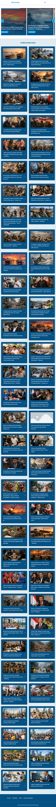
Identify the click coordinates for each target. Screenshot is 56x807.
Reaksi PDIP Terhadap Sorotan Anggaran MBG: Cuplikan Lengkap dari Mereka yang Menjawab (40, 587)
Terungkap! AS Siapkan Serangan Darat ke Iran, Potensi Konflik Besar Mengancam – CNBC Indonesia (40, 246)
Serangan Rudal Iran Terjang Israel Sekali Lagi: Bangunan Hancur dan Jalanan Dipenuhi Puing (12, 312)
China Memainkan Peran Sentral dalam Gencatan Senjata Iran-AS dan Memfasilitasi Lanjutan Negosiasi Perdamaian (41, 108)
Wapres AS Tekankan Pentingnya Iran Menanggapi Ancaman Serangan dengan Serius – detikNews (40, 610)
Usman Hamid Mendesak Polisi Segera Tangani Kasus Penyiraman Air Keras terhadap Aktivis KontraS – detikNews (12, 381)
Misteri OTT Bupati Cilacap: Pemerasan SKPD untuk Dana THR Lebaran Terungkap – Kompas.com (13, 427)
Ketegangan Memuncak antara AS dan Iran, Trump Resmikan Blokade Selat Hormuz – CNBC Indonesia (40, 85)
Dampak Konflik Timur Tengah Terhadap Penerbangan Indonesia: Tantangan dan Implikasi (40, 564)
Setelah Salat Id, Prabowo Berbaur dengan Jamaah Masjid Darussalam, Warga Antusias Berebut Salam (12, 358)
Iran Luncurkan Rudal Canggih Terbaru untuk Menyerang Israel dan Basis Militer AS (12, 518)
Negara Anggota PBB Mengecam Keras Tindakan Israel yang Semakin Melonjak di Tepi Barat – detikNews (12, 700)
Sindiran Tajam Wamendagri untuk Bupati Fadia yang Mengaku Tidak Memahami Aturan (40, 518)
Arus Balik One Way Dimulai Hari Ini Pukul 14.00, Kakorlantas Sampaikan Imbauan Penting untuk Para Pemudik (40, 312)
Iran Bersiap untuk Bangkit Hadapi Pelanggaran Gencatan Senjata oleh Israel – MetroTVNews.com (41, 131)
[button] (45, 2)
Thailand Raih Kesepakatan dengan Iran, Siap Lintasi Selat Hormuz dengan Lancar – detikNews (13, 268)
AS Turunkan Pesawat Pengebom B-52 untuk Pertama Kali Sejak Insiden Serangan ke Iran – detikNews (41, 541)
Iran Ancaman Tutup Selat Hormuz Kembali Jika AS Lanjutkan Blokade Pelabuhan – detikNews (39, 27)
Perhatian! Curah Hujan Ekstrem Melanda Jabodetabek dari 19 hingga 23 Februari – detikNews (40, 677)
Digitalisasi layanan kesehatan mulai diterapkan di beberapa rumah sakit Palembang (11, 786)
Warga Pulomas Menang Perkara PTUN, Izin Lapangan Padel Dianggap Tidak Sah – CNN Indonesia (13, 633)
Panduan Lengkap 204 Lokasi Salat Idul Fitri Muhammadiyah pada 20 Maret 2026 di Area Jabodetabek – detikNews (41, 358)
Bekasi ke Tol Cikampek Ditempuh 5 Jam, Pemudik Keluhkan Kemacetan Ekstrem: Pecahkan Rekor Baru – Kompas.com (40, 381)
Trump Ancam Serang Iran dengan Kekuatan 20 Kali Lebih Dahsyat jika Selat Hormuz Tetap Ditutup (41, 473)
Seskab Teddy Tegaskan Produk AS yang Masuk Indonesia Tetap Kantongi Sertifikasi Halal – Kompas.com (41, 633)
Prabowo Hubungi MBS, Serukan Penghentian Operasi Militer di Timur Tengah (39, 450)
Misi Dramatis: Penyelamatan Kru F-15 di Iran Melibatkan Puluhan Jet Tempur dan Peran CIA (12, 177)
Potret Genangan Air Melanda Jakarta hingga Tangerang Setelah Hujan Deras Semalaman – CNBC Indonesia (39, 495)
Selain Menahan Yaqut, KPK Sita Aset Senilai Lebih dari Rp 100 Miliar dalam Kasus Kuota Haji (13, 450)
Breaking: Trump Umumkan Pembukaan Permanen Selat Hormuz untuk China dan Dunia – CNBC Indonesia (12, 63)
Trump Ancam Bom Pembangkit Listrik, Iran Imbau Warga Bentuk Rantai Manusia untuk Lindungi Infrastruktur (40, 154)
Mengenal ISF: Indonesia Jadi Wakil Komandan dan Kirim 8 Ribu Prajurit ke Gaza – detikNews (13, 677)
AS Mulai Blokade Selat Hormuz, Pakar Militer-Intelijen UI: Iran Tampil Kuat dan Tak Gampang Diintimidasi (41, 63)
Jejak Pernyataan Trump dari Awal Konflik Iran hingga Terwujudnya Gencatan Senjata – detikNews (12, 154)
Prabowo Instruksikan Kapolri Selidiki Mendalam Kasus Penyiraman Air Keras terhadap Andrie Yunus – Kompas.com (40, 404)
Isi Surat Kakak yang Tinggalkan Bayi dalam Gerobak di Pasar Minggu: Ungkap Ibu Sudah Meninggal (13, 541)
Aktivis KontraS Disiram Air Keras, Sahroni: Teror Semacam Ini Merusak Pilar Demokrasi (40, 427)
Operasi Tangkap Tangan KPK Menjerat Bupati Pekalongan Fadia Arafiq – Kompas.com (12, 564)
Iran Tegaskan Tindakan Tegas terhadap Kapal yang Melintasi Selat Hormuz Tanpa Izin (40, 268)
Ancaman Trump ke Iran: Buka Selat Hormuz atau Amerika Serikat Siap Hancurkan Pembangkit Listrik (41, 335)
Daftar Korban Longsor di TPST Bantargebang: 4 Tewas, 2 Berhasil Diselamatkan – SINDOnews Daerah (11, 495)
